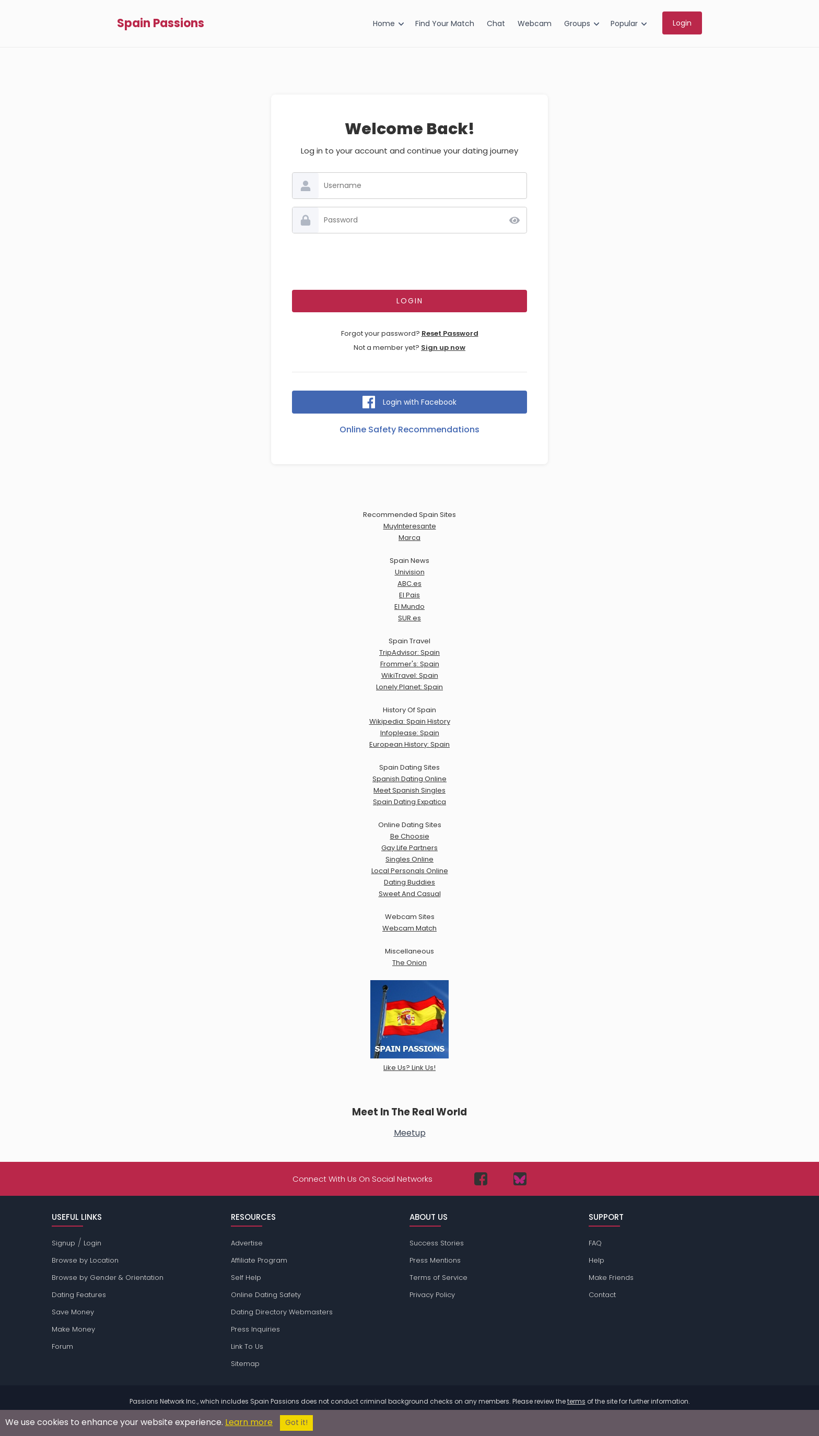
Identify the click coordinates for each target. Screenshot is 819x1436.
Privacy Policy (432, 1295)
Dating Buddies (409, 882)
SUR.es (409, 618)
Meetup (410, 1133)
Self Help (246, 1277)
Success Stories (437, 1243)
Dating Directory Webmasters (282, 1312)
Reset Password (450, 333)
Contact (602, 1295)
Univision (410, 572)
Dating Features (79, 1295)
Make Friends (611, 1277)
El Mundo (409, 606)
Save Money (73, 1312)
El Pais (409, 595)
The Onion (409, 963)
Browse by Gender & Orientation (107, 1277)
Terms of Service (438, 1277)
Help (596, 1260)
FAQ (595, 1243)
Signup (63, 1243)
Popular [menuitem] (624, 23)
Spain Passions (160, 23)
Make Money (73, 1329)
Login (92, 1243)
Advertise (247, 1243)
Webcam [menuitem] (535, 23)
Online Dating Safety (266, 1295)
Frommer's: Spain (409, 664)
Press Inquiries (255, 1329)
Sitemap (245, 1364)
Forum (62, 1346)
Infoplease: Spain (409, 733)
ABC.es (409, 583)
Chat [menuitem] (496, 23)
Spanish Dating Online (409, 779)
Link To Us (247, 1346)
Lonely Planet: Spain (409, 687)
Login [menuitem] (682, 23)
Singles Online (409, 859)
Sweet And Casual (410, 894)
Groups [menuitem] (577, 23)
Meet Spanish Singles (409, 790)
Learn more (249, 1422)
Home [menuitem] (384, 23)
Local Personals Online (409, 871)
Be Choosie (409, 836)
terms (576, 1401)
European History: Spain (409, 744)
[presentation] (409, 261)
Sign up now (443, 347)
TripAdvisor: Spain (409, 652)
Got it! (296, 1423)
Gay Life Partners (409, 848)
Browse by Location (85, 1260)
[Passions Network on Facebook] (480, 1178)
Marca (409, 538)
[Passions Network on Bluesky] (519, 1178)
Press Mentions (435, 1260)
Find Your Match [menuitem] (444, 23)
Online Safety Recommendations (409, 429)
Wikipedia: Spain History (409, 721)
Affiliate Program (259, 1260)
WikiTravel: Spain (409, 675)
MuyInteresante (409, 526)
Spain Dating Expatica (409, 802)
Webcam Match (409, 928)
